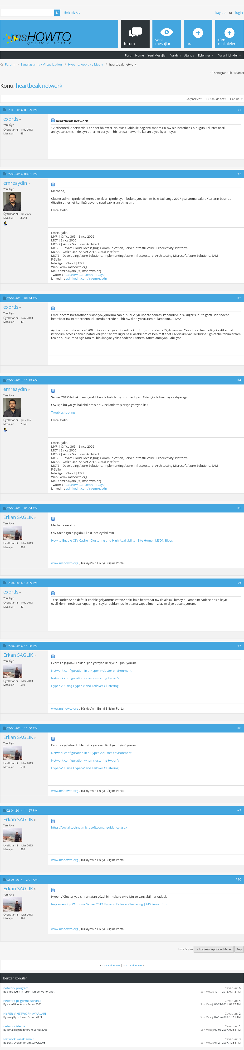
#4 (239, 380)
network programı (16, 988)
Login (239, 12)
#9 (239, 810)
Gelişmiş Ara (72, 12)
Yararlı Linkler (228, 55)
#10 (238, 879)
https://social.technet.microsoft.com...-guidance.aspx (89, 827)
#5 (239, 508)
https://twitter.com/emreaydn (85, 274)
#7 (239, 646)
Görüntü (235, 99)
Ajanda (189, 55)
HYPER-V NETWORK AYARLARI (24, 1013)
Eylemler (204, 55)
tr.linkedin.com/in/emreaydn (86, 278)
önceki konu (111, 965)
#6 (239, 582)
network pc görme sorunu (22, 1001)
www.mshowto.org (64, 563)
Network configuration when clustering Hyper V (85, 678)
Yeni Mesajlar (157, 55)
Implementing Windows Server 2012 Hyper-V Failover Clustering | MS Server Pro (108, 904)
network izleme (14, 1026)
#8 (239, 728)
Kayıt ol (220, 12)
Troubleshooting (63, 412)
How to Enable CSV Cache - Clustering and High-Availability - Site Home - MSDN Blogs (112, 540)
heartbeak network (39, 85)
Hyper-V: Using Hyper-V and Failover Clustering (84, 686)
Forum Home (134, 55)
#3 (239, 298)
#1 (239, 110)
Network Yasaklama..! (18, 1039)
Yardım (176, 55)
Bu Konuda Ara (215, 99)
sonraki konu (132, 965)
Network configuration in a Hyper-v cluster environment (91, 670)
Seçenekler (193, 99)
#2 (239, 174)
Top (239, 949)
